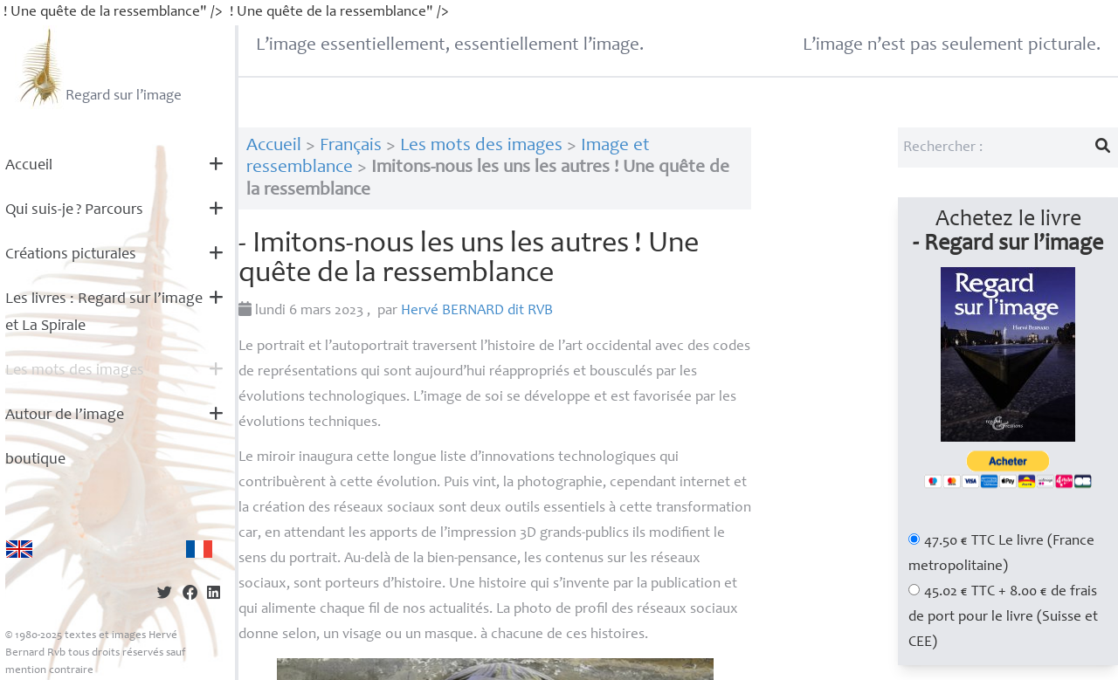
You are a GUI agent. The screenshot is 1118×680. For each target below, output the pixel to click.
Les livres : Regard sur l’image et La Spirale (104, 313)
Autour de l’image (64, 415)
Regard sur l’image (98, 67)
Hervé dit (477, 311)
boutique (35, 460)
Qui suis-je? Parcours (74, 210)
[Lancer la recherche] (1103, 147)
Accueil (28, 166)
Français (351, 146)
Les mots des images (74, 371)
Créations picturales (70, 255)
